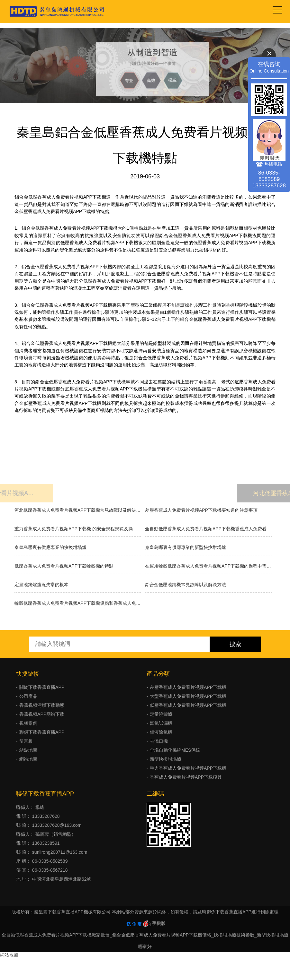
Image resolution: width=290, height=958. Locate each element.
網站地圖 (28, 759)
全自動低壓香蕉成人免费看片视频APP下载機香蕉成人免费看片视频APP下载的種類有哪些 (208, 528)
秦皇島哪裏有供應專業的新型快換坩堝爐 (185, 547)
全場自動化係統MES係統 (175, 750)
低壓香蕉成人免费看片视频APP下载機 (188, 705)
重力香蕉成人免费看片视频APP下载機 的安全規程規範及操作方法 (77, 528)
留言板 (26, 741)
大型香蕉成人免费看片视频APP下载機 (188, 696)
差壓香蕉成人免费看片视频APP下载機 (188, 687)
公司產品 (28, 696)
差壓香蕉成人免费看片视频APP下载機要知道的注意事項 (201, 510)
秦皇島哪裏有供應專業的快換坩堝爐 (50, 547)
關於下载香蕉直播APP (41, 687)
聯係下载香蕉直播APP (41, 732)
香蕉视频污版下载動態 (41, 705)
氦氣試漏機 (161, 723)
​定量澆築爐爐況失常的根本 (41, 584)
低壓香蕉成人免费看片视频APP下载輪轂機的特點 (63, 566)
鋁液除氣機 (161, 732)
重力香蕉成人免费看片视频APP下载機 (188, 768)
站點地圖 (28, 750)
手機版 (159, 923)
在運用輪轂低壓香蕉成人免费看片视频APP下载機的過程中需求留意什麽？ (208, 566)
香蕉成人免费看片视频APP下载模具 (186, 777)
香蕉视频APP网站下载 (41, 714)
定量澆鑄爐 (161, 714)
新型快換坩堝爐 (165, 759)
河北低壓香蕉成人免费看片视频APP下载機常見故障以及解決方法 (77, 510)
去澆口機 (159, 741)
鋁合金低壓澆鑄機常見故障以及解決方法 (185, 584)
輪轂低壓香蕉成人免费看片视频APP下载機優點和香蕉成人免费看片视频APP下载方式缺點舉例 (77, 603)
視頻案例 (28, 723)
